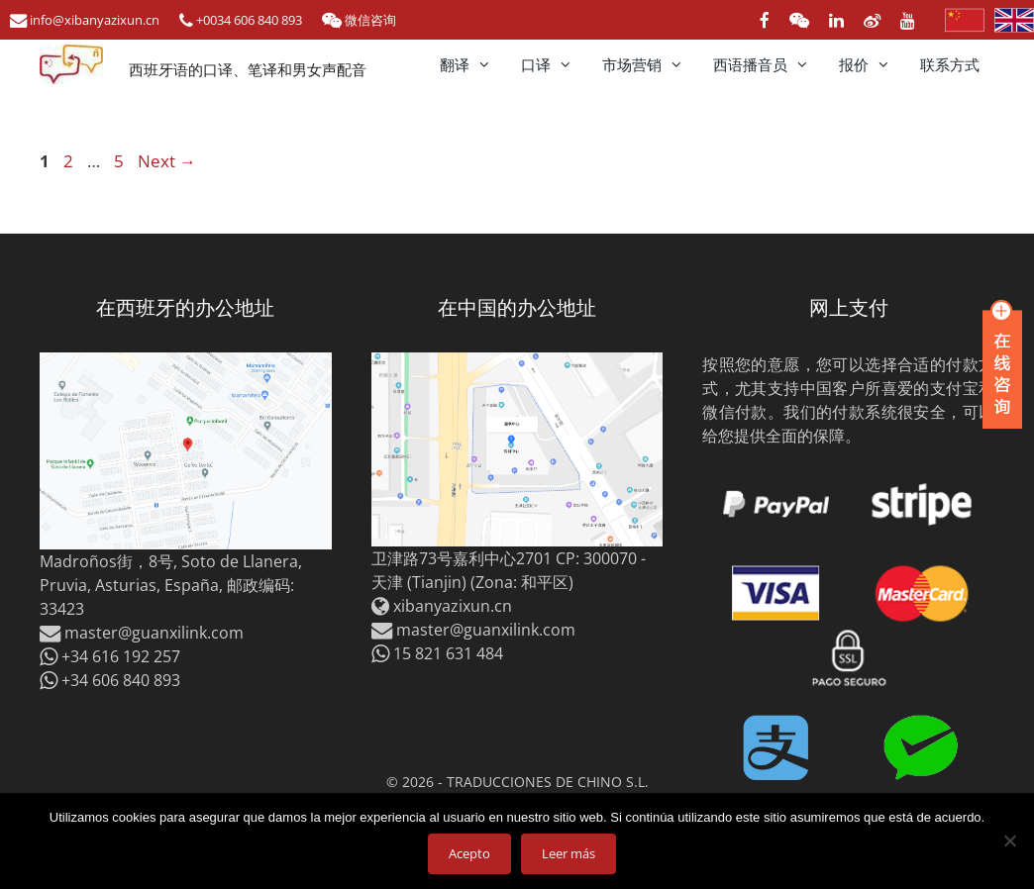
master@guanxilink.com (142, 632)
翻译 (473, 64)
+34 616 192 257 (110, 656)
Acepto (469, 853)
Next (167, 160)
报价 (872, 64)
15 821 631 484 (437, 653)
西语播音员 (768, 64)
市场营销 (650, 64)
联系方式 (950, 64)
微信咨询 (359, 20)
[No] (1009, 840)
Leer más (568, 853)
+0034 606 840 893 (240, 20)
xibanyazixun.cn (452, 606)
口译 (554, 64)
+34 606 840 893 (110, 680)
